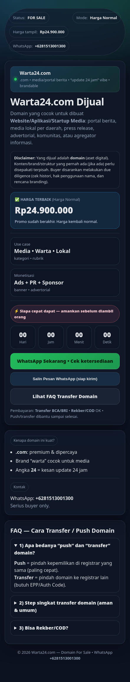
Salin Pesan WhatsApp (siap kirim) (65, 379)
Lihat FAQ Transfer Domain (64, 396)
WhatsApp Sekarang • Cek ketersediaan (65, 361)
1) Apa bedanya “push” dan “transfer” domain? (62, 549)
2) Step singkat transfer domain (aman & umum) (63, 606)
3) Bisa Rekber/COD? (43, 628)
